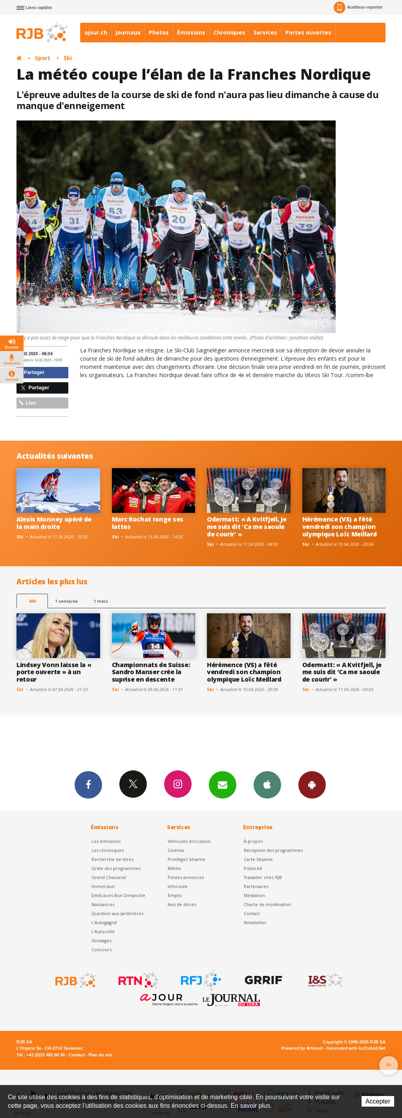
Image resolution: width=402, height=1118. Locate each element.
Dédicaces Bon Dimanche (118, 895)
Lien (27, 403)
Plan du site (100, 1054)
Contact (252, 913)
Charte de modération (267, 904)
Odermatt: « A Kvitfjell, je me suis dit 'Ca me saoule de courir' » (247, 526)
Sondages (101, 940)
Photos (159, 32)
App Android (312, 784)
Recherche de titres (112, 859)
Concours (101, 949)
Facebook (88, 784)
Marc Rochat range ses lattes (147, 523)
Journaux (128, 32)
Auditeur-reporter (358, 7)
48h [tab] (32, 601)
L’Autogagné (104, 922)
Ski (68, 58)
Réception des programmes (273, 850)
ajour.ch (95, 32)
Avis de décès (182, 904)
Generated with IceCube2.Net (356, 1048)
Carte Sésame (258, 859)
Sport (42, 58)
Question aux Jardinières (117, 913)
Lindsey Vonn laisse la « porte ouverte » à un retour (53, 672)
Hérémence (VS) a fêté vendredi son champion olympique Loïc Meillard (339, 526)
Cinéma (176, 850)
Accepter (377, 1101)
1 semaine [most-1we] (66, 601)
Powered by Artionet (302, 1048)
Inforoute (178, 886)
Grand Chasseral (108, 877)
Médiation (254, 895)
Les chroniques (107, 850)
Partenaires (256, 886)
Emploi (175, 895)
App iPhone (267, 784)
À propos (253, 841)
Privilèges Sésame (186, 859)
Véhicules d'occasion (189, 841)
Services (265, 32)
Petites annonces (186, 877)
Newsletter (255, 922)
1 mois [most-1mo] (100, 601)
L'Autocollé (103, 931)
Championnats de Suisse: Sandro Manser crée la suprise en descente (151, 672)
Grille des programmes (116, 868)
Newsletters (222, 784)
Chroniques (229, 32)
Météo (174, 868)
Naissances (102, 904)
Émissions (191, 32)
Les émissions (106, 841)
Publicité (253, 868)
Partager (31, 372)
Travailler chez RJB (263, 877)
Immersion (103, 886)
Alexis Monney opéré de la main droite (53, 523)
